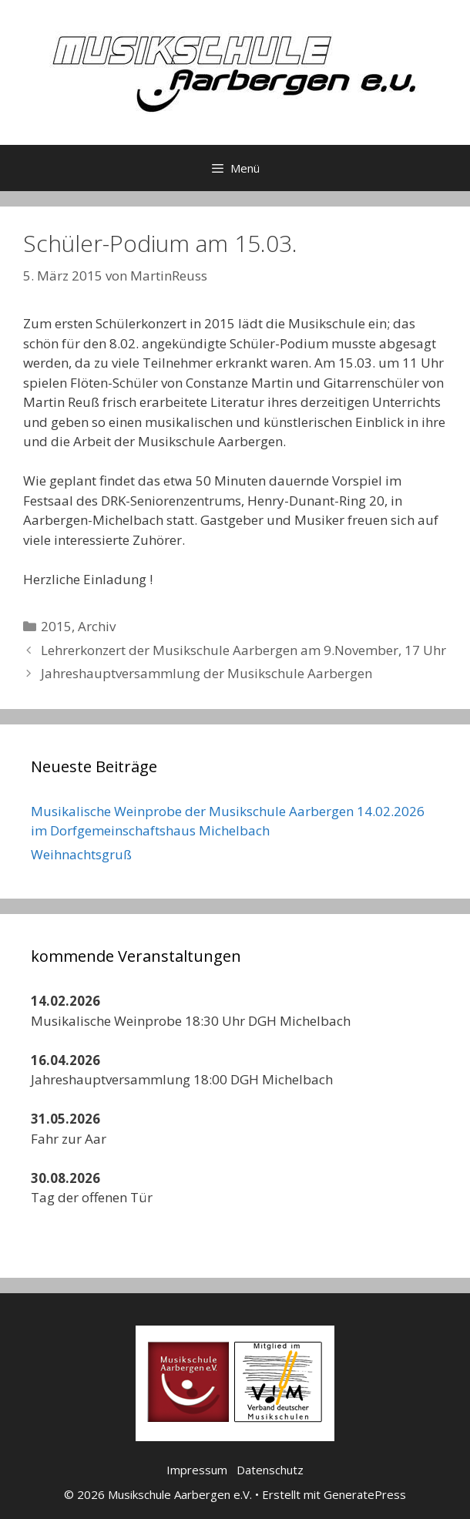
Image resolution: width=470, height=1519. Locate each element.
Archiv (97, 626)
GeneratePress (365, 1494)
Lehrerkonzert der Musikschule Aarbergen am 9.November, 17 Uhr (243, 650)
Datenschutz (270, 1469)
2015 (56, 626)
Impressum (196, 1469)
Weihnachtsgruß (81, 854)
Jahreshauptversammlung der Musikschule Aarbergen (206, 673)
